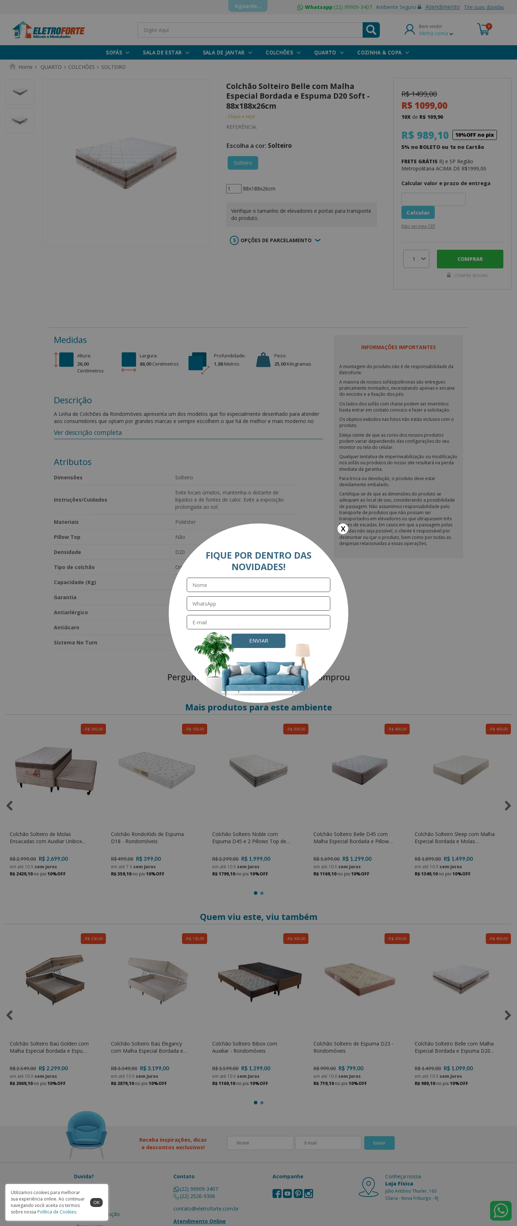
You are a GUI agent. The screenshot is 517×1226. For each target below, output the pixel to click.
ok (96, 1202)
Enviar (258, 640)
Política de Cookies (56, 1212)
